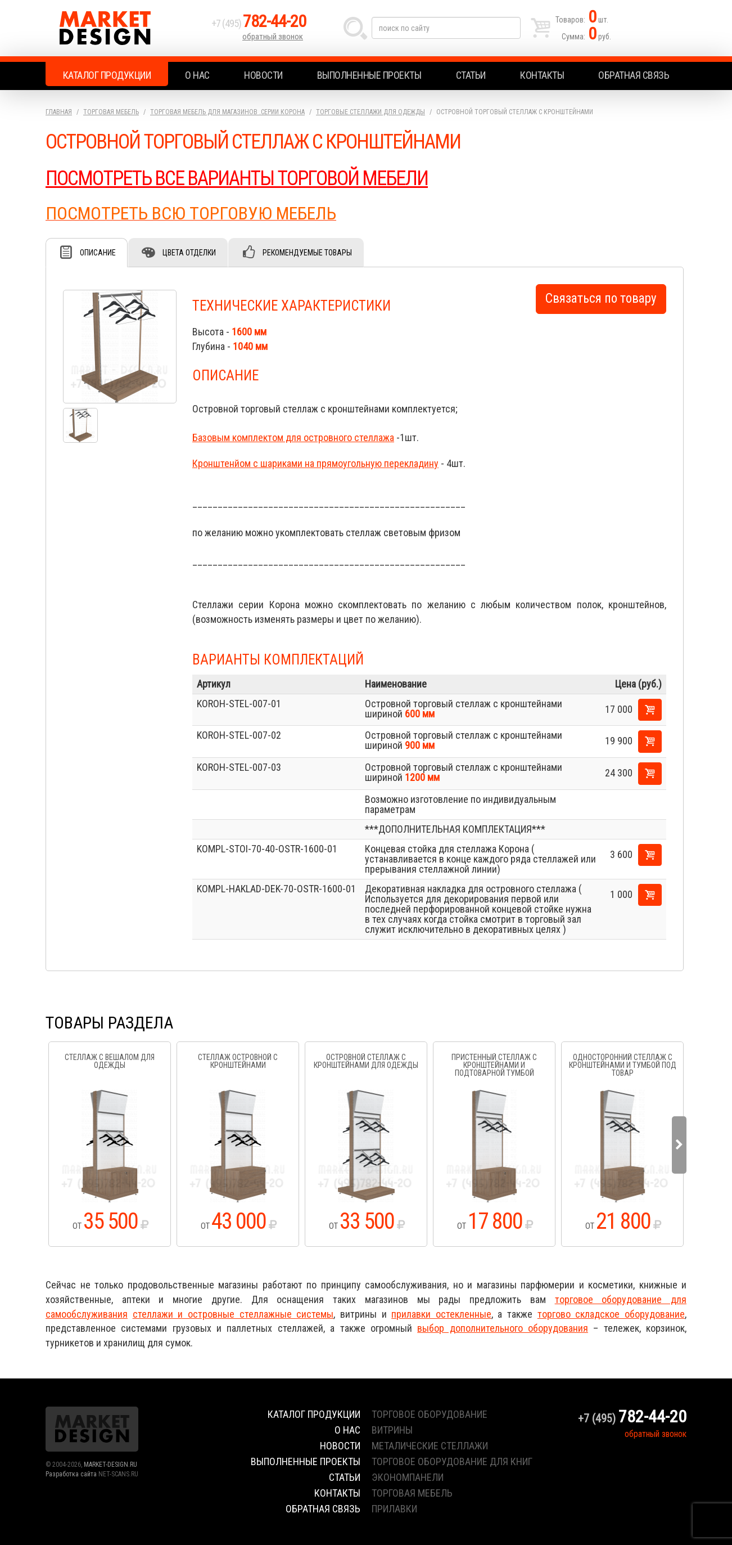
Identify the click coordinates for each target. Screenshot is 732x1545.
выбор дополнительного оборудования (502, 1328)
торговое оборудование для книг (452, 1461)
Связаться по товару (601, 298)
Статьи (471, 75)
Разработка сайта (71, 1474)
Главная (59, 112)
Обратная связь (633, 75)
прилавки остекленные (441, 1314)
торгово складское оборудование (611, 1314)
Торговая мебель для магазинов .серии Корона (227, 112)
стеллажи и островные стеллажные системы (233, 1314)
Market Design (126, 28)
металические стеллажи (430, 1446)
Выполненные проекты (369, 75)
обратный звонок (272, 37)
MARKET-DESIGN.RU (110, 1464)
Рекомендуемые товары (307, 252)
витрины (392, 1430)
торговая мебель (412, 1493)
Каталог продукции (107, 75)
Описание (98, 252)
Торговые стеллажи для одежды (370, 112)
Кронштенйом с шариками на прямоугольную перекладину (315, 463)
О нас (197, 75)
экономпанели (408, 1477)
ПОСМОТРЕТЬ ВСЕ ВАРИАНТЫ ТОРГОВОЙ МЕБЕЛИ (237, 178)
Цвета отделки (189, 252)
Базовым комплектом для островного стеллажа (293, 437)
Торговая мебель (111, 112)
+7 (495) (258, 23)
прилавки (394, 1509)
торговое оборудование (429, 1414)
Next (679, 1145)
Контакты (542, 75)
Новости (263, 75)
